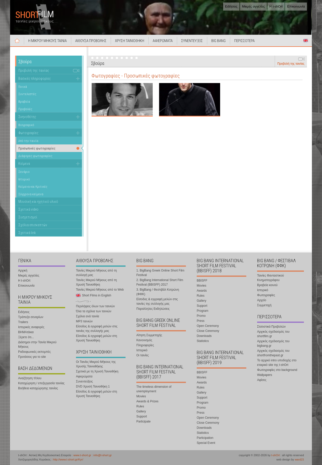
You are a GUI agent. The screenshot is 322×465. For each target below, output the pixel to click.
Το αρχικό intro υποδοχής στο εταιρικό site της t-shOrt (276, 363)
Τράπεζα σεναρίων (30, 317)
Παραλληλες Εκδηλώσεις (153, 309)
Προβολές (25, 109)
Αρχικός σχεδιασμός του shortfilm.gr (273, 334)
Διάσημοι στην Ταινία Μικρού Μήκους (37, 344)
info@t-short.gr (102, 455)
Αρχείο (261, 300)
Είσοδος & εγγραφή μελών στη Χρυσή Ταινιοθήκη (96, 338)
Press (201, 321)
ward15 (299, 459)
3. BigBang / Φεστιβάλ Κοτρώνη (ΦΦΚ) (157, 292)
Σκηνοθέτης (27, 117)
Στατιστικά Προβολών (271, 326)
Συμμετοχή (264, 305)
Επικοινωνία (296, 6)
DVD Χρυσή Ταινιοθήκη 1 (93, 386)
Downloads (204, 336)
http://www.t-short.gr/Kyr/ (68, 459)
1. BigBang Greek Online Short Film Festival (160, 273)
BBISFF (202, 280)
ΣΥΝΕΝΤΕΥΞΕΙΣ (192, 40)
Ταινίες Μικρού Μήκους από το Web (100, 289)
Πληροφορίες (145, 345)
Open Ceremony (208, 326)
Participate (143, 421)
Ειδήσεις (231, 6)
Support (141, 416)
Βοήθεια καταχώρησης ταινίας (38, 388)
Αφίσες (261, 380)
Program (202, 311)
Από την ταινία (28, 141)
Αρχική (17, 40)
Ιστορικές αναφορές (31, 327)
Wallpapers (264, 375)
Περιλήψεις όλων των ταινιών (95, 306)
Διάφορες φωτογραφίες (35, 156)
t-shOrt (275, 455)
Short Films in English (305, 40)
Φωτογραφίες (28, 133)
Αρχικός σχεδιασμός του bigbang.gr (273, 343)
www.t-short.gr (82, 455)
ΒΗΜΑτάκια (26, 332)
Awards (202, 290)
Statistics (203, 341)
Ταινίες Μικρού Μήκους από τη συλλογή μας (96, 273)
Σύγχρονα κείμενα (30, 194)
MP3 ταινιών (84, 321)
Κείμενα (24, 164)
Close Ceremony (208, 331)
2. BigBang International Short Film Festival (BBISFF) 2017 (159, 282)
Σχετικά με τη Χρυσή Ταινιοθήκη (97, 371)
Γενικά (22, 87)
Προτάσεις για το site (32, 357)
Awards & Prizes (147, 401)
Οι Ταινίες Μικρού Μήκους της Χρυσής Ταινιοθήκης (96, 364)
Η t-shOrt (276, 6)
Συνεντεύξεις (84, 381)
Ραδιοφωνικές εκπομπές (34, 352)
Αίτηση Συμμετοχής (149, 335)
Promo (201, 316)
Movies (141, 396)
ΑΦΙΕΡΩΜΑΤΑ (163, 40)
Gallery (141, 411)
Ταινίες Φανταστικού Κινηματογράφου (270, 278)
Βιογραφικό (26, 125)
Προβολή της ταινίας (290, 63)
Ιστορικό (24, 179)
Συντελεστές (27, 94)
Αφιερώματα (84, 376)
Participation (205, 438)
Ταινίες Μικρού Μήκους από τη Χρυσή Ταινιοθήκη (96, 282)
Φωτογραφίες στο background (277, 370)
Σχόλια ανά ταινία (87, 316)
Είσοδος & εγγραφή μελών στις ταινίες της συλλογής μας (96, 329)
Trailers (23, 322)
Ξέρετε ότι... (26, 337)
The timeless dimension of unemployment (153, 389)
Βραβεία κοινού (267, 285)
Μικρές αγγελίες (253, 6)
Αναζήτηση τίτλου (30, 378)
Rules (140, 406)
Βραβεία (24, 101)
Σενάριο (24, 172)
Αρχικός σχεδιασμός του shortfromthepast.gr (273, 353)
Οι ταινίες (142, 355)
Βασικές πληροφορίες (34, 78)
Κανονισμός (144, 340)
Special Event (206, 443)
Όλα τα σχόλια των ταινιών (93, 311)
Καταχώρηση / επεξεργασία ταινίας (41, 383)
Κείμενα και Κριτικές (32, 186)
